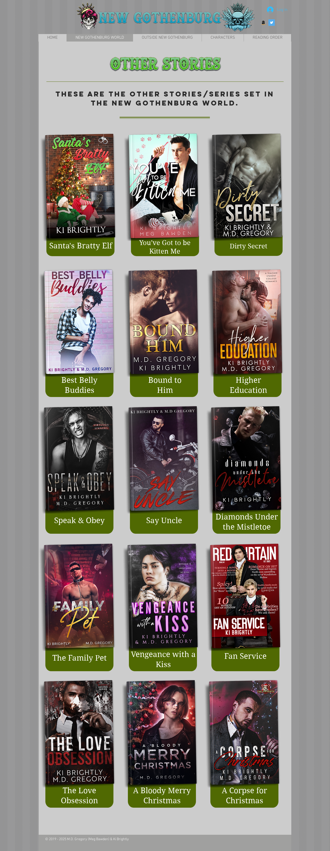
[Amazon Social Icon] (263, 22)
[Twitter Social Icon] (271, 22)
